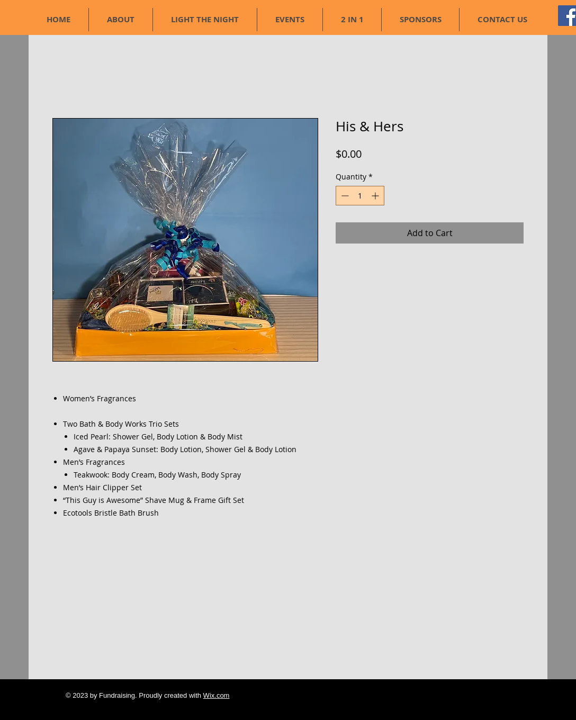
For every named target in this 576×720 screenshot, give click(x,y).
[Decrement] (343, 195)
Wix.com (216, 695)
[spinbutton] (360, 195)
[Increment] (376, 195)
